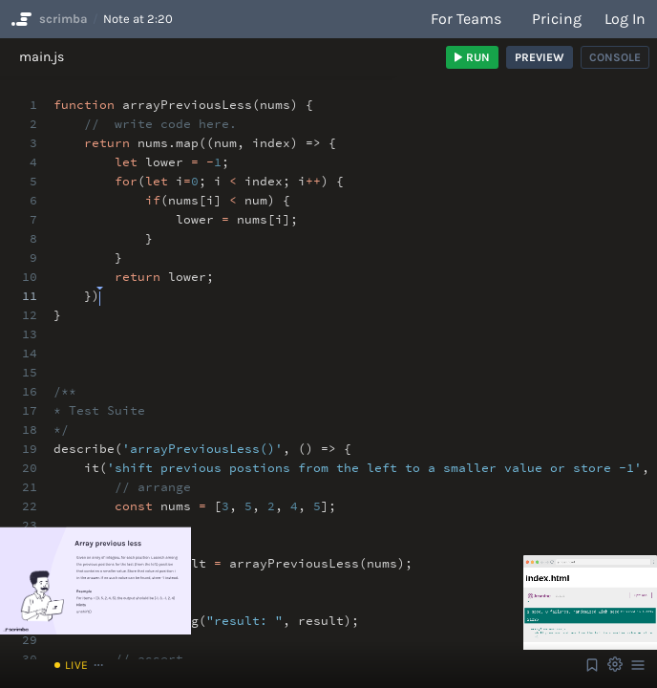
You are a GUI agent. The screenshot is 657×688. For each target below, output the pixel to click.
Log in (625, 19)
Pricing (557, 19)
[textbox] (99, 287)
